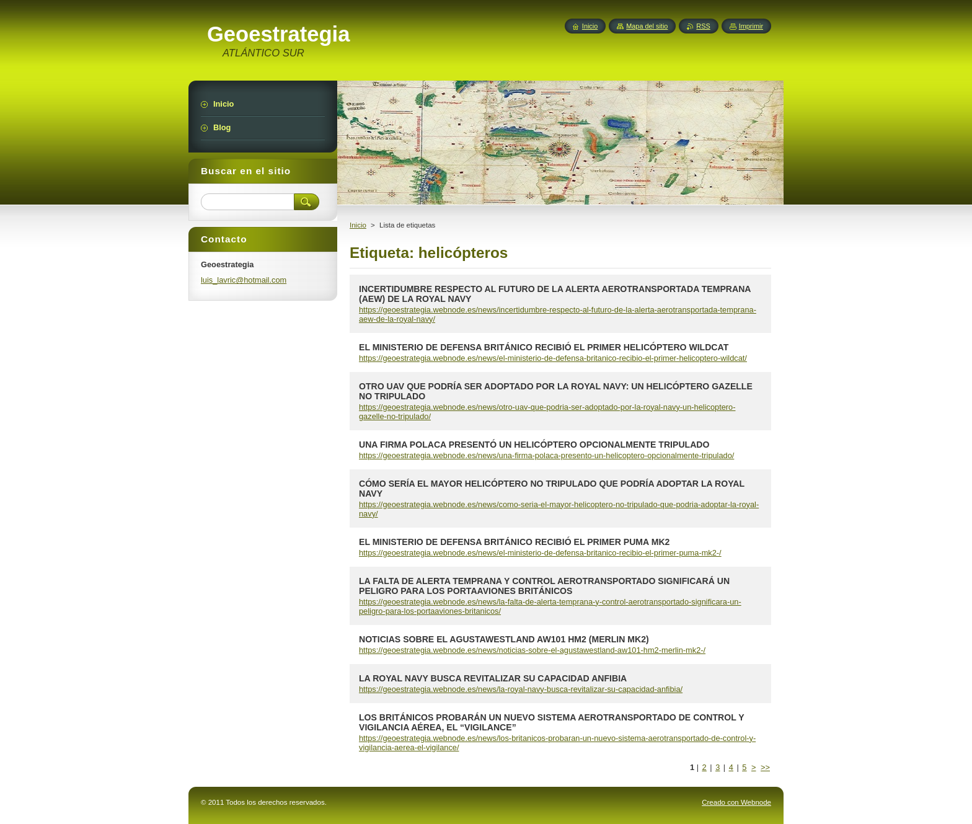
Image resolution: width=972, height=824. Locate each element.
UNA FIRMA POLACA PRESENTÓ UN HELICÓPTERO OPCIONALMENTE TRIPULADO (534, 445)
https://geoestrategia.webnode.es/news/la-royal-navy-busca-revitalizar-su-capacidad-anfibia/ (521, 689)
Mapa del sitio (647, 26)
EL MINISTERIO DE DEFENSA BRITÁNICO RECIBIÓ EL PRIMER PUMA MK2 (514, 542)
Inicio (358, 225)
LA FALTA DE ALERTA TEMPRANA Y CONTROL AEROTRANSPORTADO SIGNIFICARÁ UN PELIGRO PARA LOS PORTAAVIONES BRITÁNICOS (544, 586)
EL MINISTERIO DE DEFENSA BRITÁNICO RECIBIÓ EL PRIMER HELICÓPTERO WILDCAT (543, 347)
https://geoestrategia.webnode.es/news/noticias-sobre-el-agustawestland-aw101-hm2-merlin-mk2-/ (532, 650)
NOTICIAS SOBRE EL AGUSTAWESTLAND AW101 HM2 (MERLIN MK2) (504, 639)
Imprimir (751, 26)
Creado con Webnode (736, 802)
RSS (703, 26)
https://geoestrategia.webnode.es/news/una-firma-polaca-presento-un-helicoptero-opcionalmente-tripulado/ (546, 455)
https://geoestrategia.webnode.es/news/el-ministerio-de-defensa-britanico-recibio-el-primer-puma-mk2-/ (540, 552)
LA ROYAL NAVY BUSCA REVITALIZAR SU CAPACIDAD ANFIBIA (493, 678)
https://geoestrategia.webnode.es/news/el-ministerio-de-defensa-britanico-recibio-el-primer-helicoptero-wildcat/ (553, 358)
